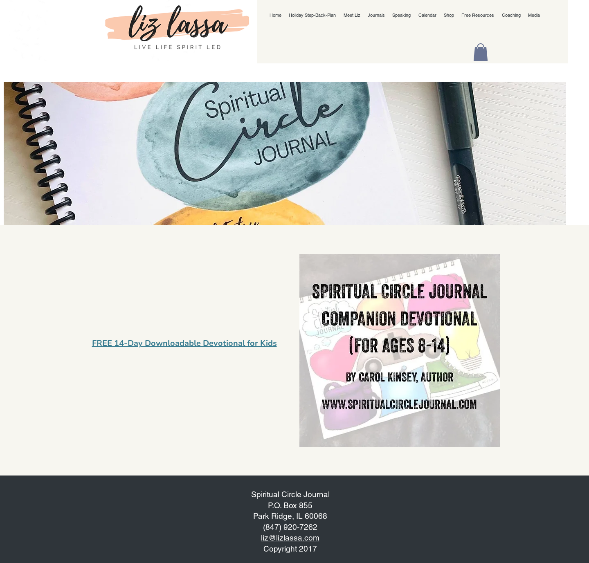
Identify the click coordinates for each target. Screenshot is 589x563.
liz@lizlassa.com (290, 537)
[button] (480, 52)
